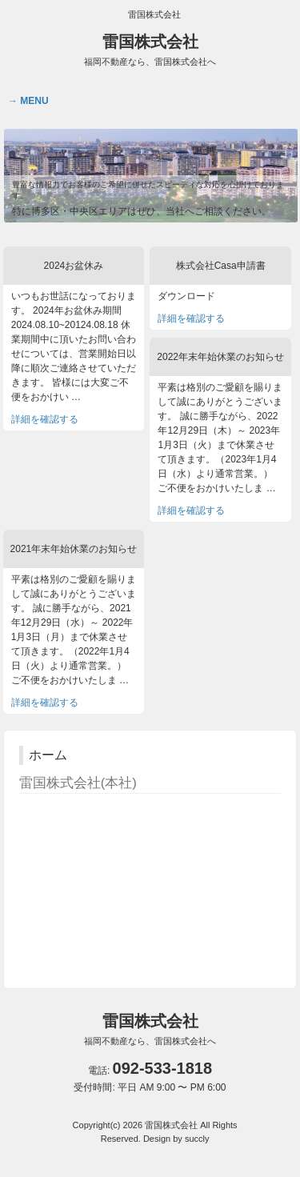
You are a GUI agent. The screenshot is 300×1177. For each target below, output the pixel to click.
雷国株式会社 (150, 49)
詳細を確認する (44, 419)
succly (197, 1138)
